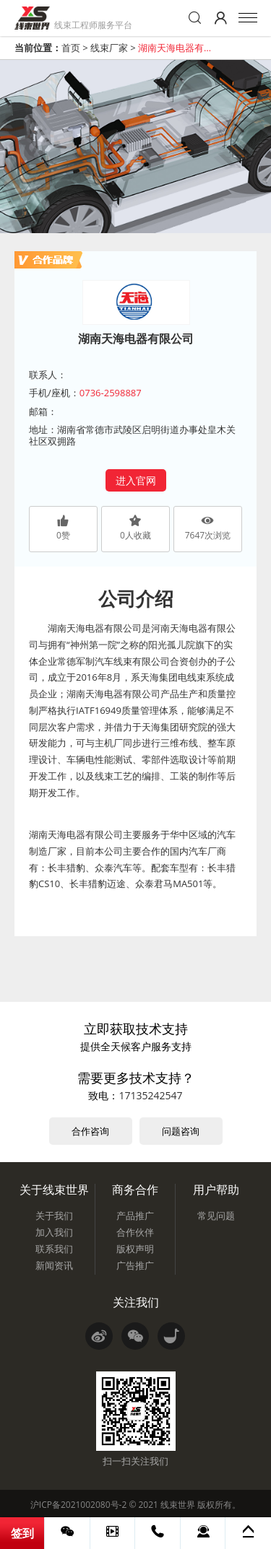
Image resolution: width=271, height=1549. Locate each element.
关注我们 (136, 1302)
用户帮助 (216, 1189)
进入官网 (136, 480)
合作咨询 (90, 1131)
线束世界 (177, 1504)
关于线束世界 (54, 1189)
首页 (70, 47)
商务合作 (135, 1189)
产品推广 (135, 1215)
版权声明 (135, 1248)
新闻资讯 (54, 1265)
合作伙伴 (135, 1232)
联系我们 (54, 1248)
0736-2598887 (110, 392)
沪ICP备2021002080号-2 (78, 1504)
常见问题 (216, 1215)
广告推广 (135, 1265)
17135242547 (150, 1095)
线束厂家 (109, 47)
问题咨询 (180, 1131)
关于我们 (54, 1215)
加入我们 (54, 1232)
